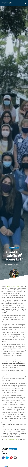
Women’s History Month (13, 286)
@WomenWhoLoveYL (12, 439)
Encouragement (14, 247)
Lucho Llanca (9, 265)
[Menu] (25, 3)
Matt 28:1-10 (16, 372)
